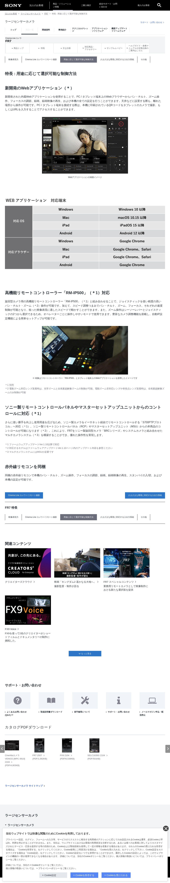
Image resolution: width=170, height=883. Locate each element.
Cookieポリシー (39, 865)
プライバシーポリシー (49, 868)
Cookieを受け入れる (117, 875)
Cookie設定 (50, 875)
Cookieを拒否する (85, 875)
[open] (159, 5)
